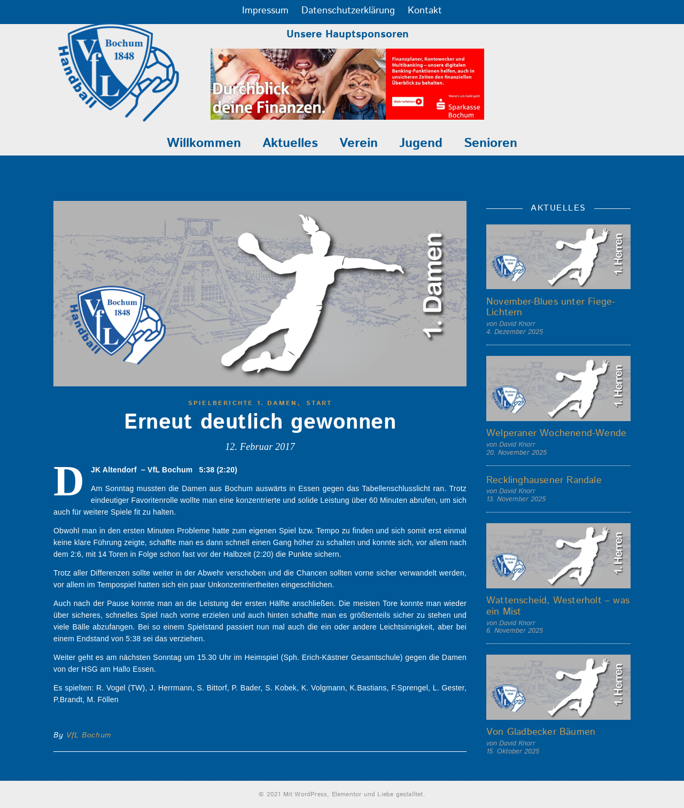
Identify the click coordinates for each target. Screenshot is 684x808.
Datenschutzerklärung (348, 10)
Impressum (265, 10)
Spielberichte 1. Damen (242, 403)
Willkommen (204, 143)
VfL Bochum (88, 735)
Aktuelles (290, 143)
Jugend (420, 143)
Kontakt (425, 10)
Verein (358, 143)
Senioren (490, 143)
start (319, 403)
